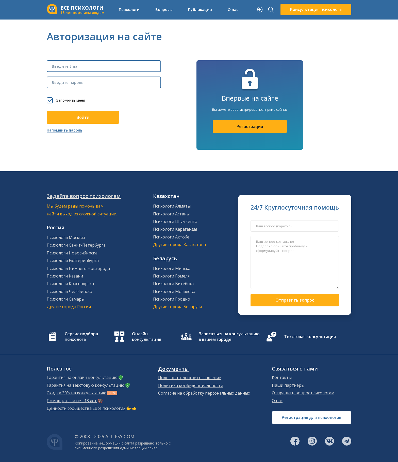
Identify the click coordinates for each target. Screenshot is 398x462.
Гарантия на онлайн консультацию (82, 377)
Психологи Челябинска (69, 291)
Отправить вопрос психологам (303, 393)
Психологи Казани (65, 276)
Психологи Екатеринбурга (73, 260)
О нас (233, 9)
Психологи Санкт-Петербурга (76, 245)
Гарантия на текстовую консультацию (85, 385)
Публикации (200, 9)
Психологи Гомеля (171, 276)
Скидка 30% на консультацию (76, 393)
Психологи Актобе (171, 237)
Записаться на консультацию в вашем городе (229, 336)
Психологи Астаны (171, 214)
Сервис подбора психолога (81, 336)
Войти (83, 117)
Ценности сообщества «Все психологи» (86, 408)
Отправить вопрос (294, 300)
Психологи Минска (171, 268)
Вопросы (164, 9)
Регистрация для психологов (311, 417)
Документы (173, 369)
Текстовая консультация (310, 336)
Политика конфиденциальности (190, 385)
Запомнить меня (70, 100)
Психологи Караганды (175, 229)
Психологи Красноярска (70, 283)
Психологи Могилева (174, 291)
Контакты (282, 377)
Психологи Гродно (171, 299)
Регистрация (250, 126)
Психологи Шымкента (175, 221)
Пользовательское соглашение (189, 377)
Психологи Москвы (66, 237)
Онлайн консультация (146, 336)
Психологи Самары (66, 299)
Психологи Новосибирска (72, 253)
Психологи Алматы (172, 206)
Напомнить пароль (64, 130)
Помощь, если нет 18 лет (72, 400)
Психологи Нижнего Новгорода (78, 268)
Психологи (129, 9)
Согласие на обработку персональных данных (204, 393)
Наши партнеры (288, 385)
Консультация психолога (316, 9)
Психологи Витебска (173, 283)
